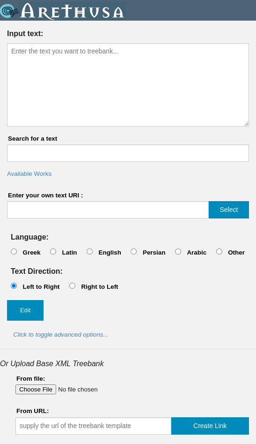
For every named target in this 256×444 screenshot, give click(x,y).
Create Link (210, 425)
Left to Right (40, 286)
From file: (30, 378)
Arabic (196, 252)
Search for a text (32, 138)
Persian (154, 252)
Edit (25, 310)
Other (236, 252)
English (109, 252)
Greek (31, 252)
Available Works (29, 173)
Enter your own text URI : (45, 195)
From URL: (32, 410)
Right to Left (99, 286)
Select (228, 209)
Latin (69, 252)
